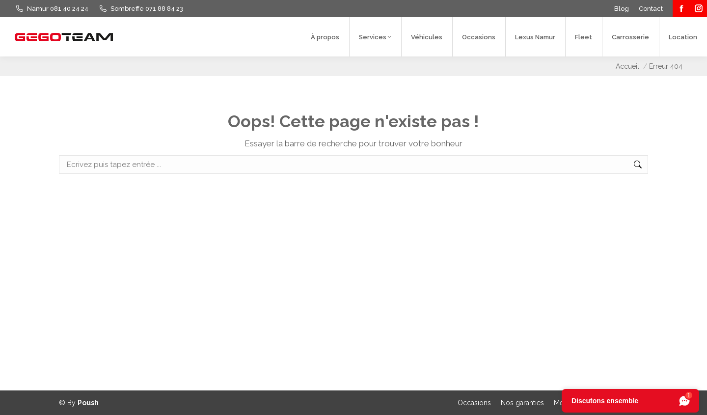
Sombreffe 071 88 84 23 (146, 8)
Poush (88, 403)
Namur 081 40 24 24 (57, 8)
